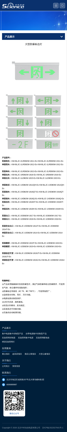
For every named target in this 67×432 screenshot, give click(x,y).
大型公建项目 (44, 354)
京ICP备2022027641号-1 (52, 428)
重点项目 (6, 354)
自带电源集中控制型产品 (36, 334)
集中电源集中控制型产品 (12, 334)
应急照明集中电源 (25, 338)
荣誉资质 (16, 366)
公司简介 (6, 366)
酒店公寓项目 (30, 354)
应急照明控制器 (8, 338)
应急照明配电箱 (42, 338)
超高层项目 (17, 354)
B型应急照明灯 (8, 342)
